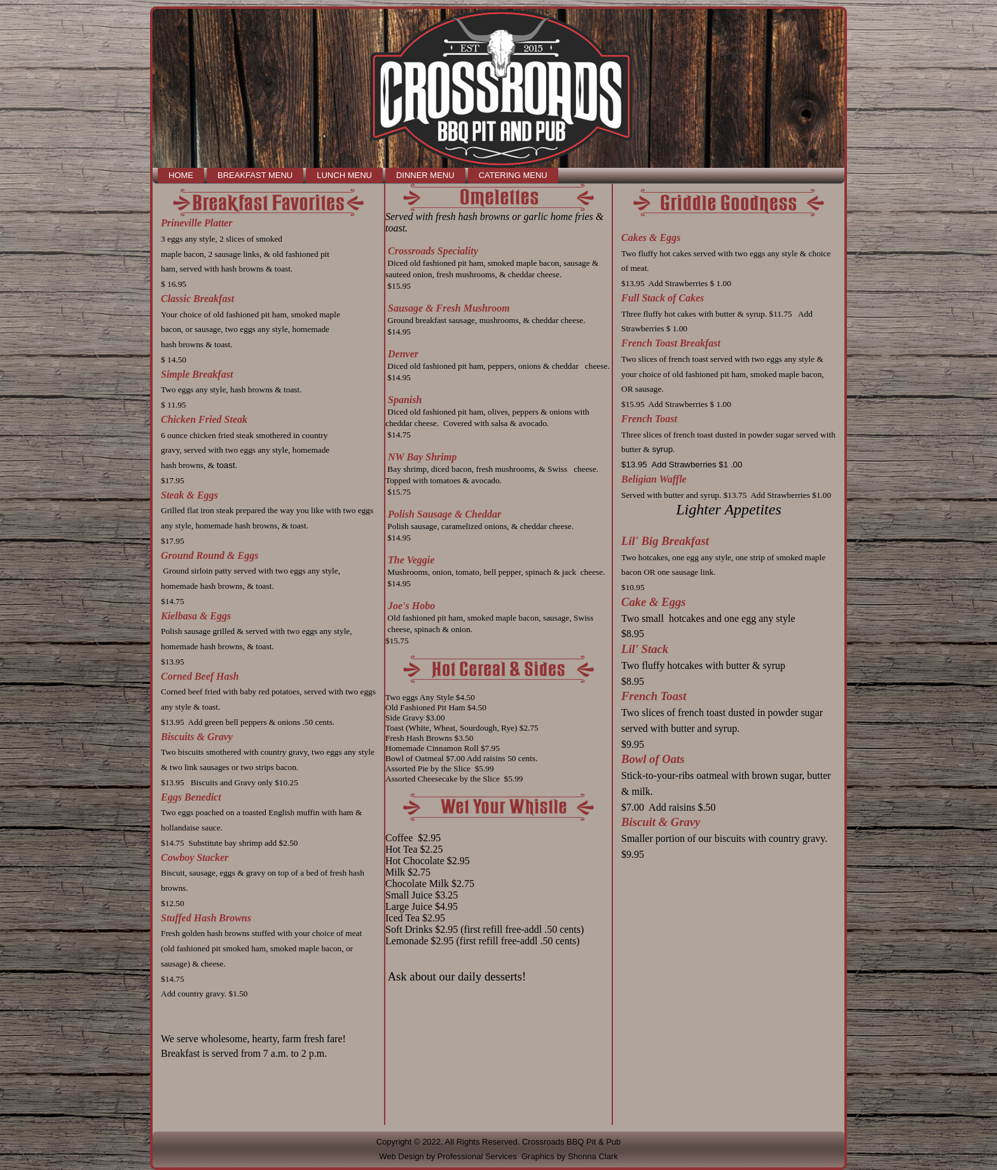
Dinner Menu (425, 175)
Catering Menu (513, 175)
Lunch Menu (344, 175)
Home (180, 175)
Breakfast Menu (254, 175)
